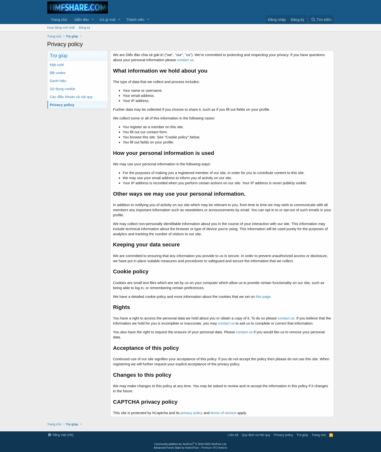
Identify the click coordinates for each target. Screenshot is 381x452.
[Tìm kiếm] (321, 19)
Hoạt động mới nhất (61, 27)
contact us (185, 60)
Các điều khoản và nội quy (71, 97)
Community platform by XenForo (190, 444)
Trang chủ (59, 19)
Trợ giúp (302, 435)
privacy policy (191, 413)
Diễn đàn (81, 19)
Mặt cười (57, 65)
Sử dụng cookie (62, 89)
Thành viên (135, 19)
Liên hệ (233, 435)
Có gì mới (107, 19)
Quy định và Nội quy (256, 435)
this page (263, 296)
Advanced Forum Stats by (190, 447)
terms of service (223, 413)
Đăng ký (84, 27)
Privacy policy (62, 105)
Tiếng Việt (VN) (60, 435)
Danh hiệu (58, 81)
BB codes (57, 73)
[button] (92, 19)
